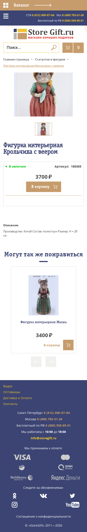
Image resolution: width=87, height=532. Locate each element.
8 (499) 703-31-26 (70, 15)
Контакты (10, 404)
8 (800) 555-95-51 (61, 20)
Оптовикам (11, 392)
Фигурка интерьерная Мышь (43, 322)
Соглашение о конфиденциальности (43, 516)
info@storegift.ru (43, 438)
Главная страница (16, 59)
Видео (7, 386)
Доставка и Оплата (17, 398)
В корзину (40, 186)
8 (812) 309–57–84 (40, 15)
